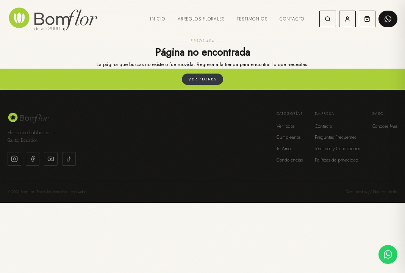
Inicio (158, 19)
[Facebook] (32, 159)
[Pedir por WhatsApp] (387, 19)
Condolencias (290, 160)
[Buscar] (327, 19)
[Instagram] (14, 159)
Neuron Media (385, 192)
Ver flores (202, 79)
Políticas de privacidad (336, 160)
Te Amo (284, 148)
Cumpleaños (288, 137)
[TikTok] (69, 159)
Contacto (292, 19)
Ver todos (285, 126)
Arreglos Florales (201, 19)
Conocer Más (384, 126)
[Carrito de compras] (367, 19)
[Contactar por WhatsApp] (387, 254)
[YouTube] (51, 159)
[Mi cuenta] (347, 19)
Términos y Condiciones (337, 148)
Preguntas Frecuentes (335, 137)
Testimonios (252, 19)
